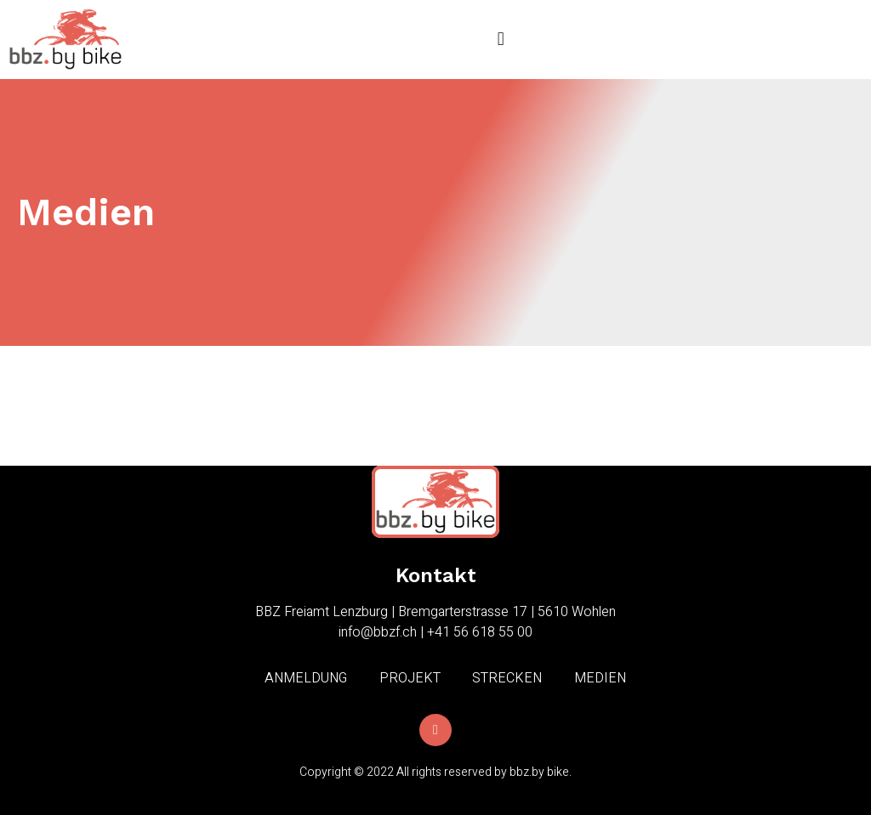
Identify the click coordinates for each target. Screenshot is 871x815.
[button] (500, 39)
